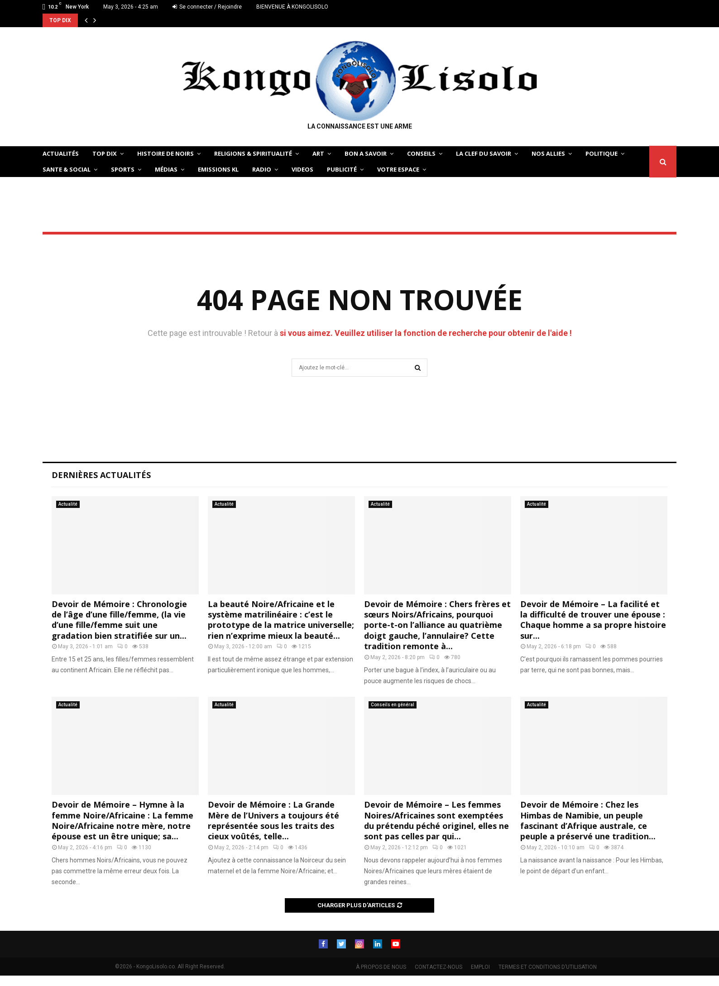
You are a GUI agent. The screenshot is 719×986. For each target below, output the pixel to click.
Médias (166, 169)
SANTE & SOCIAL (67, 169)
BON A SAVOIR (366, 153)
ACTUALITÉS (61, 153)
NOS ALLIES (548, 153)
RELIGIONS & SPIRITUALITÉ (253, 153)
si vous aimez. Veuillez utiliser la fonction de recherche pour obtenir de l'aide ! (426, 333)
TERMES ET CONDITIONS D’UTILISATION (548, 967)
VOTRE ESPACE (398, 169)
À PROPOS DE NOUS (381, 967)
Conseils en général (392, 704)
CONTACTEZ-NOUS (438, 967)
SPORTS (122, 169)
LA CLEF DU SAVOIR (483, 153)
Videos (302, 169)
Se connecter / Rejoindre (207, 7)
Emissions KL (218, 169)
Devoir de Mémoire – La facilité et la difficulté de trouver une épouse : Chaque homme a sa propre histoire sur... (593, 619)
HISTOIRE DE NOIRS (165, 153)
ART (318, 153)
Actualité (67, 504)
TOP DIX (104, 153)
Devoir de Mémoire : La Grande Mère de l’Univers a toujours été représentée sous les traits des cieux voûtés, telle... (273, 820)
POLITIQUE (601, 153)
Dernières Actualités (101, 474)
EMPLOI (480, 967)
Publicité (342, 169)
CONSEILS (421, 153)
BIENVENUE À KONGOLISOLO (292, 7)
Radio (261, 169)
